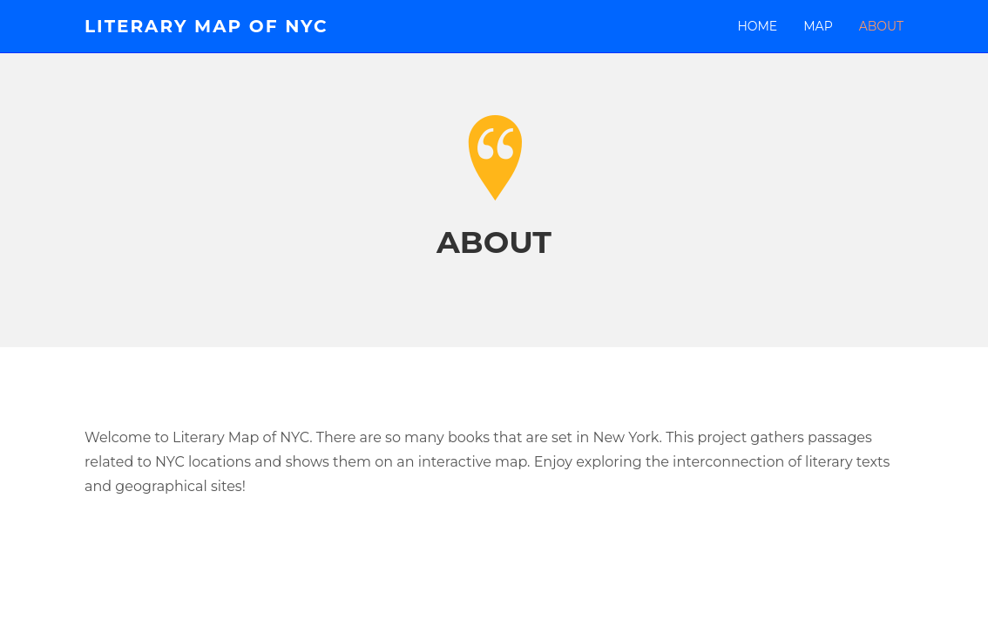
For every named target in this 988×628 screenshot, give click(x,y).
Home (757, 26)
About (881, 26)
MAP (817, 26)
